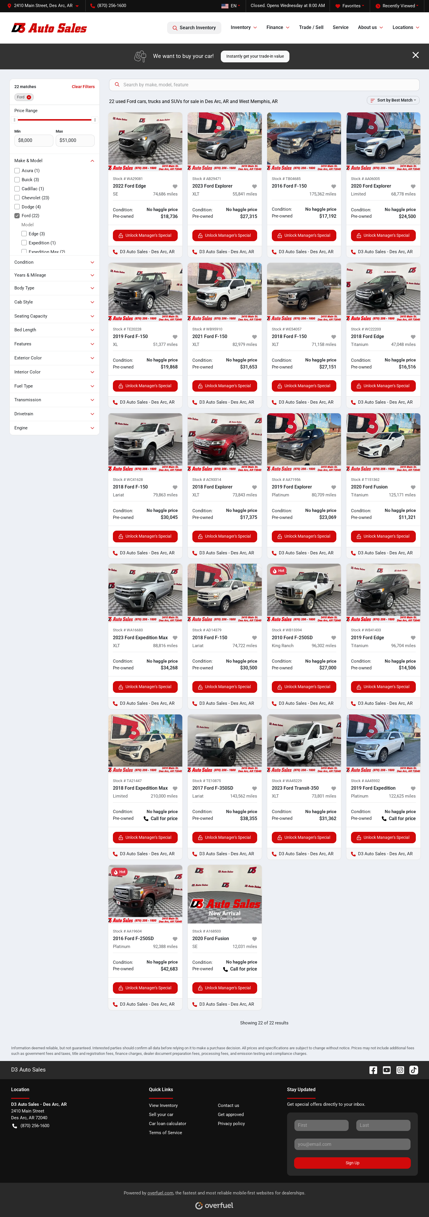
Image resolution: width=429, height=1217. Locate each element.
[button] (45, 5)
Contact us (228, 1105)
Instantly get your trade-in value (255, 56)
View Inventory (163, 1105)
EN (229, 5)
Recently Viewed (395, 6)
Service (341, 27)
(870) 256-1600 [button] (108, 5)
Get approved (231, 1114)
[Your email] (352, 1144)
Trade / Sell (311, 27)
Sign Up (353, 1163)
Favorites (348, 6)
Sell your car (161, 1114)
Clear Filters (83, 86)
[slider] (14, 119)
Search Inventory (194, 27)
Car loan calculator (167, 1123)
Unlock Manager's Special (144, 235)
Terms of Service (165, 1132)
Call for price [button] (161, 818)
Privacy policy (231, 1123)
